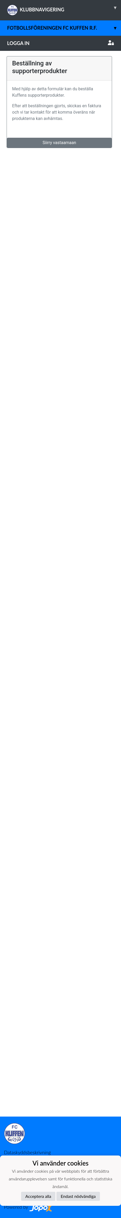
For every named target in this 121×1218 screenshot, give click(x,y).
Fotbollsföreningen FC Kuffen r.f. (64, 27)
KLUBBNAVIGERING (64, 7)
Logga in (60, 43)
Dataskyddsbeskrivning (27, 1152)
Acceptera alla (38, 1196)
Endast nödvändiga (78, 1196)
